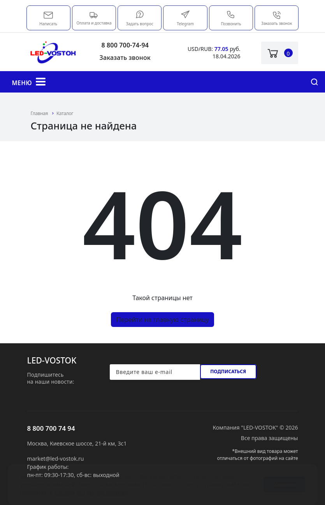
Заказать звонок (276, 18)
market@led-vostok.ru (48, 14)
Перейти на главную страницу (162, 319)
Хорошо (284, 477)
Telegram (185, 18)
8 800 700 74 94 (51, 428)
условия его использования (90, 485)
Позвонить (231, 18)
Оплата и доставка (93, 18)
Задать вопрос (139, 18)
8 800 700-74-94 (125, 45)
